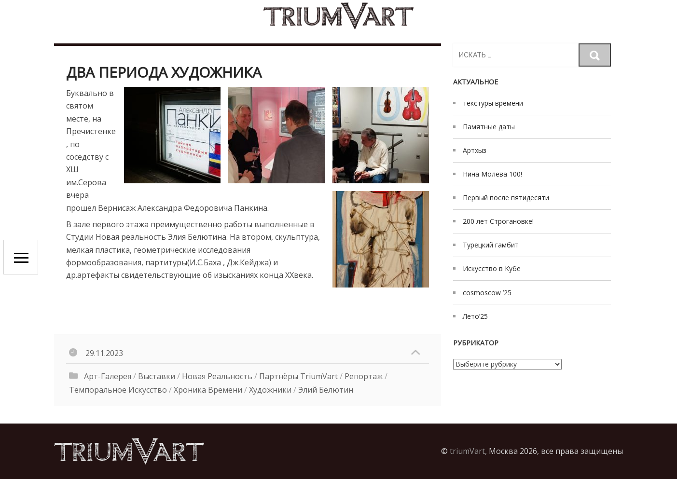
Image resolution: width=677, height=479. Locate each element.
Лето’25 (475, 316)
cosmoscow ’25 (487, 292)
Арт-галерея (107, 376)
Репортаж (364, 376)
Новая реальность (217, 376)
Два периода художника (164, 72)
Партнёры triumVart (298, 376)
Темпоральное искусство (118, 389)
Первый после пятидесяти (506, 197)
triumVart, (468, 451)
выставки (156, 376)
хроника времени (208, 389)
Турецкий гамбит (491, 244)
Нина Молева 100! (492, 173)
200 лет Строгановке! (498, 221)
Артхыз (474, 150)
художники (270, 389)
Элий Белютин (325, 389)
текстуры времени (493, 103)
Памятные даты (489, 126)
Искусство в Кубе (492, 268)
